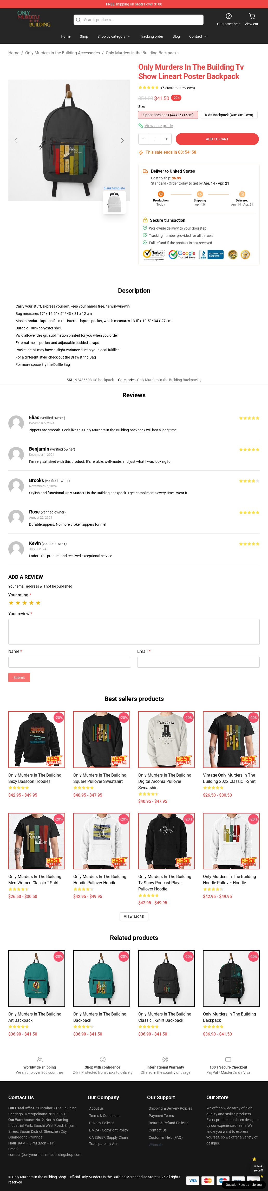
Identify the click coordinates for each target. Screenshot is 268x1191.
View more (134, 917)
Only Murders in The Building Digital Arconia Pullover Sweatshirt (164, 781)
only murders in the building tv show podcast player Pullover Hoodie (164, 882)
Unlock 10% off (258, 1168)
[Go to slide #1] (55, 229)
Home (13, 52)
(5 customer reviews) (178, 88)
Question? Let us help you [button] (244, 1185)
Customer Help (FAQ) (166, 1137)
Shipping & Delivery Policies (170, 1108)
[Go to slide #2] (82, 229)
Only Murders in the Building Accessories (62, 52)
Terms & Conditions (104, 1116)
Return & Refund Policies (168, 1123)
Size (141, 107)
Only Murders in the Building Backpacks (142, 52)
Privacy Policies (101, 1123)
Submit (19, 677)
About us (96, 1108)
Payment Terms (161, 1116)
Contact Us (158, 1130)
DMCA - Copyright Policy (108, 1130)
